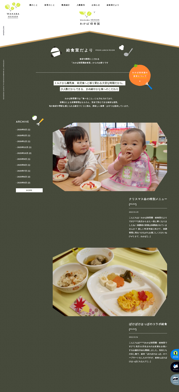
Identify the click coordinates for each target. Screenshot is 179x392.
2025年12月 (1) (24, 143)
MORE (29, 177)
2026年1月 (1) (23, 138)
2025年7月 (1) (23, 161)
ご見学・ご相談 (135, 275)
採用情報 (126, 329)
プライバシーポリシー (152, 326)
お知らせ (135, 8)
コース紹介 (102, 326)
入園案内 (118, 8)
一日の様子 (63, 329)
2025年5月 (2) (23, 170)
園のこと (20, 8)
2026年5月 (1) (23, 129)
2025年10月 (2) (24, 147)
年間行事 (62, 333)
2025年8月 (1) (23, 156)
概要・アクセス (39, 329)
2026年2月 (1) (23, 133)
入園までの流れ (104, 333)
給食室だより (155, 8)
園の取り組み (64, 326)
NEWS (125, 326)
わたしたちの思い (40, 326)
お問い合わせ (148, 321)
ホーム (19, 321)
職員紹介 (57, 8)
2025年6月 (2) (23, 165)
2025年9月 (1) (23, 152)
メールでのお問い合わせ (148, 369)
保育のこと (39, 8)
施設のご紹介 (38, 333)
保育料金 (101, 329)
